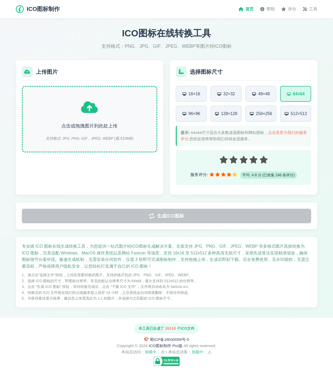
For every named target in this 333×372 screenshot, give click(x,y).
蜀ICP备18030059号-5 (169, 339)
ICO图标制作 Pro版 (165, 345)
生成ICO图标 (166, 217)
